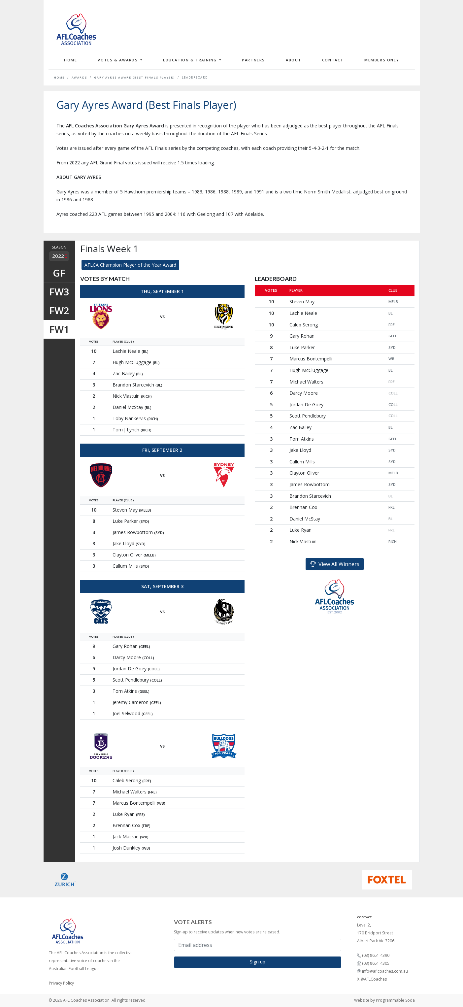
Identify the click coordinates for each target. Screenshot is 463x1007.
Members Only (381, 59)
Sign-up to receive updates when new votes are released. (227, 932)
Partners (253, 59)
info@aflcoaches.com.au (385, 971)
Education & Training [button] (190, 59)
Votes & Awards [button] (118, 59)
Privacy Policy (61, 983)
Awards (79, 78)
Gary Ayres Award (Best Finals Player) (134, 78)
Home (70, 59)
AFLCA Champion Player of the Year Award (130, 265)
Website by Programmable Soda (384, 1000)
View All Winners (334, 564)
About (293, 59)
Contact (333, 59)
